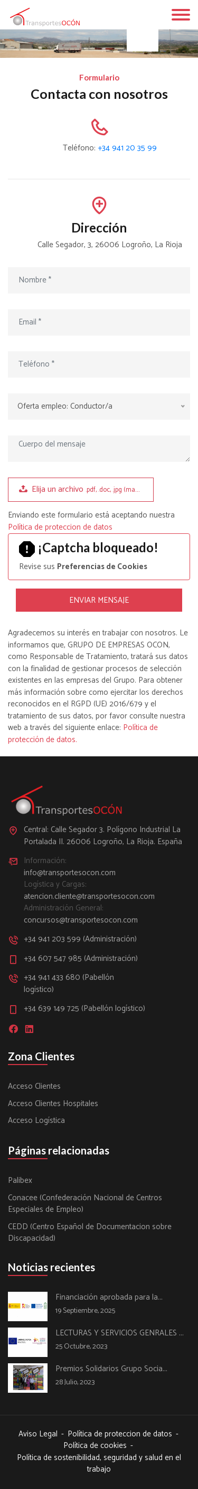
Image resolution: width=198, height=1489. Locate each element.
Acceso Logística (36, 1121)
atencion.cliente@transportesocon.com (84, 897)
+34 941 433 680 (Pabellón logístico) (69, 984)
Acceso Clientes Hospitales (53, 1104)
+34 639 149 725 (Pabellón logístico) (84, 1009)
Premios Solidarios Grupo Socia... (111, 1369)
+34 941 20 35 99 (127, 148)
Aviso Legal (38, 1435)
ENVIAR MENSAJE (99, 600)
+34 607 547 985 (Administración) (81, 959)
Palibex (20, 1181)
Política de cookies (95, 1446)
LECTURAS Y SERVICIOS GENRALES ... (119, 1334)
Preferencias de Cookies (102, 566)
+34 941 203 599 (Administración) (80, 940)
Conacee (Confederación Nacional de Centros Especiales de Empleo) (85, 1204)
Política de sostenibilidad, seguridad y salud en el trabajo (99, 1464)
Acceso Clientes (34, 1087)
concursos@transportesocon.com (81, 921)
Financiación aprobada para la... (109, 1298)
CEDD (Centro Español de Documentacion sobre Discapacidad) (90, 1233)
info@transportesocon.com (70, 873)
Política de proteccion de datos (60, 527)
